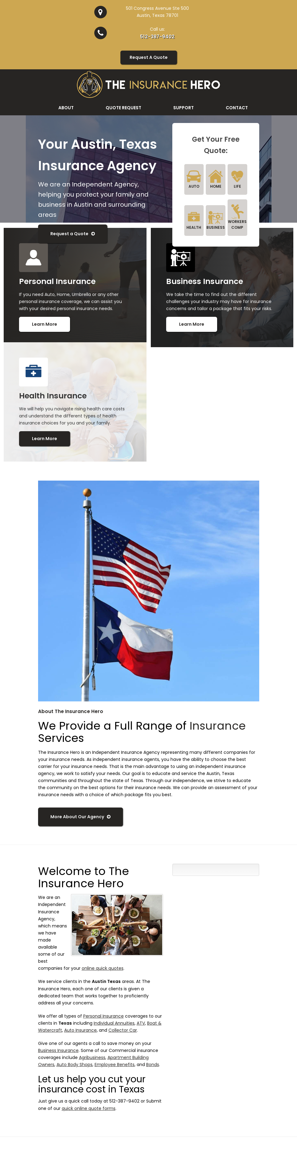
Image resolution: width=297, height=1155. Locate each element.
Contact (237, 107)
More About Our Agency (80, 816)
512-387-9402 (157, 36)
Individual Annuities (114, 1023)
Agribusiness (92, 1057)
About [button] (66, 107)
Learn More (44, 324)
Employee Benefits (115, 1064)
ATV (141, 1023)
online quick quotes (102, 968)
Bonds (152, 1064)
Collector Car (122, 1030)
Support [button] (183, 107)
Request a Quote (72, 233)
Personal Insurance (103, 1016)
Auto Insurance (80, 1030)
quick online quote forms (88, 1108)
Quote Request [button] (123, 107)
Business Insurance (58, 1050)
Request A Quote (149, 57)
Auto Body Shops (74, 1064)
